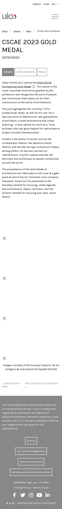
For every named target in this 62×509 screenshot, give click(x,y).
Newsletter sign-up (24, 482)
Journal (16, 31)
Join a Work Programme (31, 451)
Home (5, 31)
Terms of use (40, 487)
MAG (42, 72)
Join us (31, 440)
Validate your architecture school (31, 472)
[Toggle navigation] (55, 17)
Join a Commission (31, 461)
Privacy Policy (22, 487)
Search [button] (37, 4)
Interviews (26, 72)
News (28, 31)
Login (46, 4)
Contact (44, 482)
